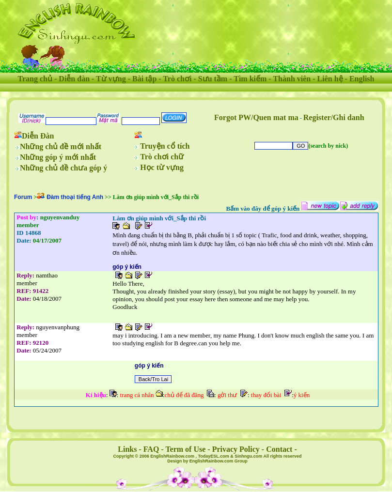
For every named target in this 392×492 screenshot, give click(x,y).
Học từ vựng (162, 167)
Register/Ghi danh (333, 117)
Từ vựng (111, 79)
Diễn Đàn (38, 136)
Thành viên (292, 79)
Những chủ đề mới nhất (60, 146)
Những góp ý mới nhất (58, 157)
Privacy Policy (236, 449)
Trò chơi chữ (162, 157)
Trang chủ (35, 79)
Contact (279, 449)
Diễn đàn (74, 79)
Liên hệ (330, 79)
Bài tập (144, 79)
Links (127, 449)
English (362, 79)
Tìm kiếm (250, 79)
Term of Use (185, 449)
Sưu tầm (212, 79)
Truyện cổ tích (164, 146)
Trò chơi (177, 79)
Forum (23, 197)
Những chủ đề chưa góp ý (63, 168)
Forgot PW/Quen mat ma (256, 117)
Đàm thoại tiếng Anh (75, 197)
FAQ (151, 449)
